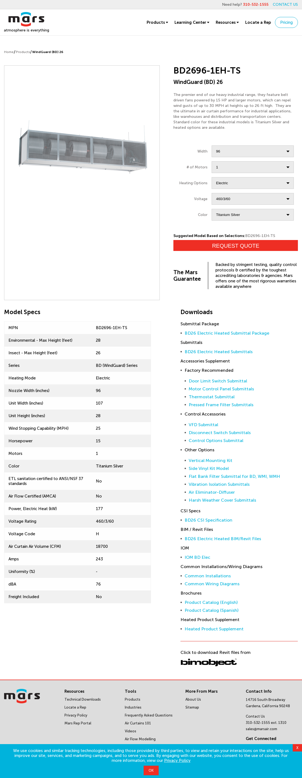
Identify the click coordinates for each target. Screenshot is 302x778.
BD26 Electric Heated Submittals (219, 351)
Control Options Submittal (216, 440)
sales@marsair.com (261, 729)
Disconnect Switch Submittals (220, 432)
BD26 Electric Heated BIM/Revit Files (223, 538)
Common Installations (208, 575)
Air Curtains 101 (138, 723)
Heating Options (193, 183)
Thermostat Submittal (212, 396)
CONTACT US (285, 4)
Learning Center (192, 22)
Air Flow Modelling (140, 739)
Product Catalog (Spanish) (212, 610)
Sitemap (192, 707)
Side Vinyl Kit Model (209, 468)
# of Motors (197, 167)
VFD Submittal (203, 424)
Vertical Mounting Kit (210, 460)
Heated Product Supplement (214, 628)
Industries (133, 707)
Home (9, 52)
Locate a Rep (258, 22)
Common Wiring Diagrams (212, 583)
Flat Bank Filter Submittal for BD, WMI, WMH (234, 476)
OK (151, 770)
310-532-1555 (255, 4)
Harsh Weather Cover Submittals (222, 500)
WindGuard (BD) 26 (47, 52)
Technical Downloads (82, 699)
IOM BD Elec (197, 557)
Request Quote (235, 246)
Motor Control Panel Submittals (221, 388)
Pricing (286, 22)
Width (202, 151)
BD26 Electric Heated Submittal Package (227, 333)
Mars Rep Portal (77, 723)
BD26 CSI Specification (208, 520)
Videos (130, 731)
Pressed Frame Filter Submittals (221, 404)
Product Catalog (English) (211, 602)
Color (203, 215)
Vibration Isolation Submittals (219, 484)
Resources (228, 22)
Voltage (201, 199)
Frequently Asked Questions (149, 715)
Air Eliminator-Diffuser (212, 492)
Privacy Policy (177, 760)
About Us (193, 699)
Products (158, 22)
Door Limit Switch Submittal (218, 381)
